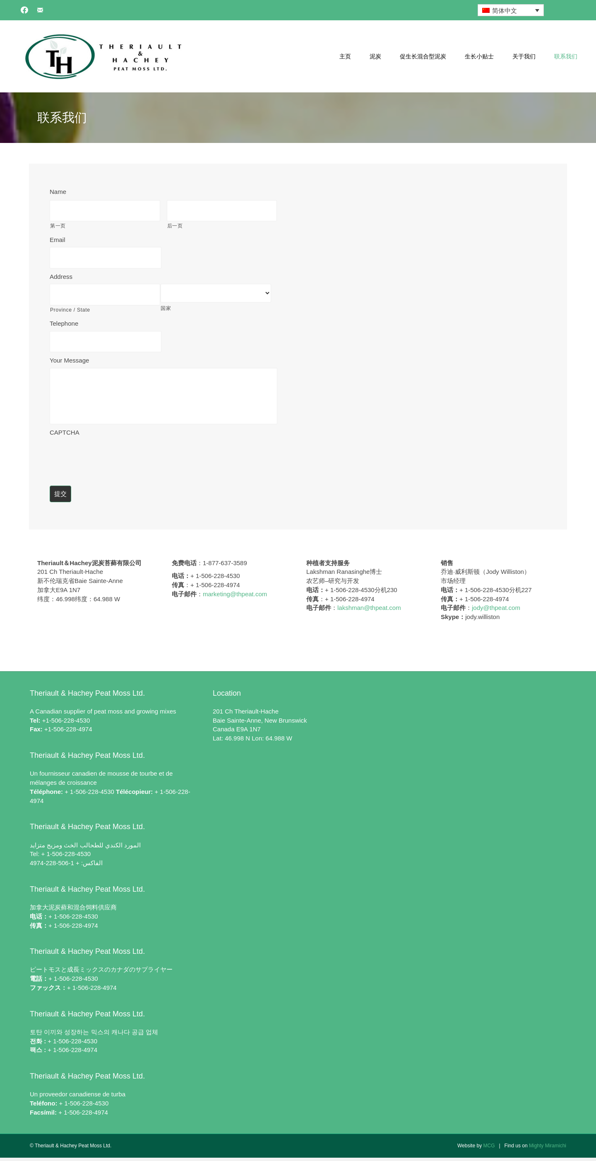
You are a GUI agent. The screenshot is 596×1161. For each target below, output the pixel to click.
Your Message (69, 354)
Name (58, 191)
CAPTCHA (64, 435)
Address (61, 273)
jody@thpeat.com (496, 611)
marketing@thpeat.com (235, 597)
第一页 (58, 224)
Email (57, 238)
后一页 (175, 224)
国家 (166, 305)
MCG (489, 1149)
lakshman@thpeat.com (369, 611)
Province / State (70, 305)
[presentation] (112, 459)
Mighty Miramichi (547, 1149)
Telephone (64, 318)
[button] (24, 10)
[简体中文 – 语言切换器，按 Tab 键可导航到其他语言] (511, 10)
